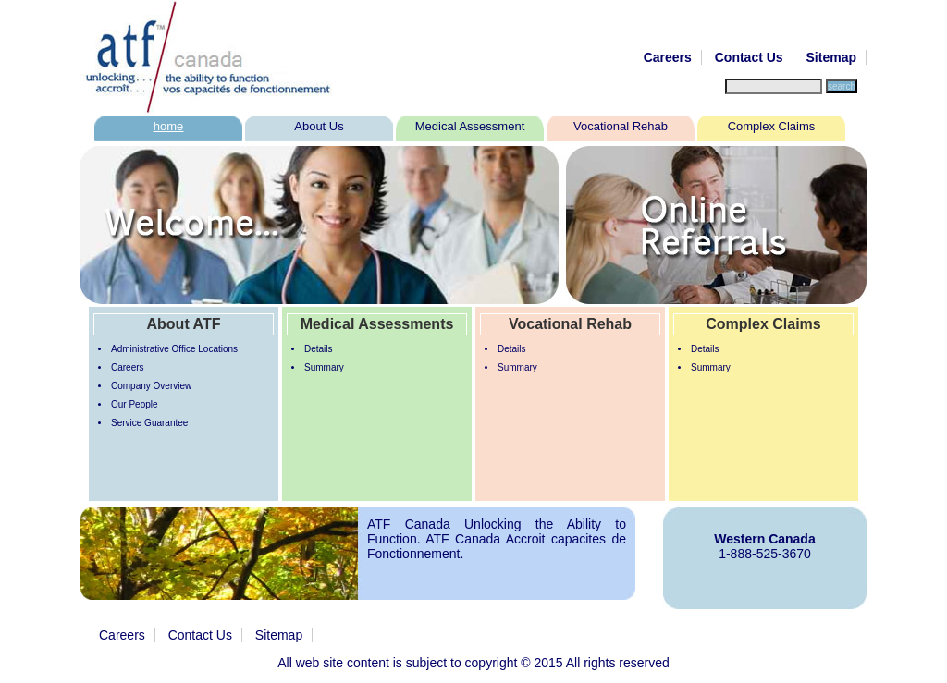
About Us (318, 126)
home (169, 126)
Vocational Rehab (620, 126)
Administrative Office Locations (174, 349)
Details (318, 349)
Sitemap (831, 57)
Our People (134, 404)
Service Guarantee (149, 423)
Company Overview (151, 386)
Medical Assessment (470, 126)
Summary (324, 367)
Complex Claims (772, 126)
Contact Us (749, 57)
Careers (668, 57)
